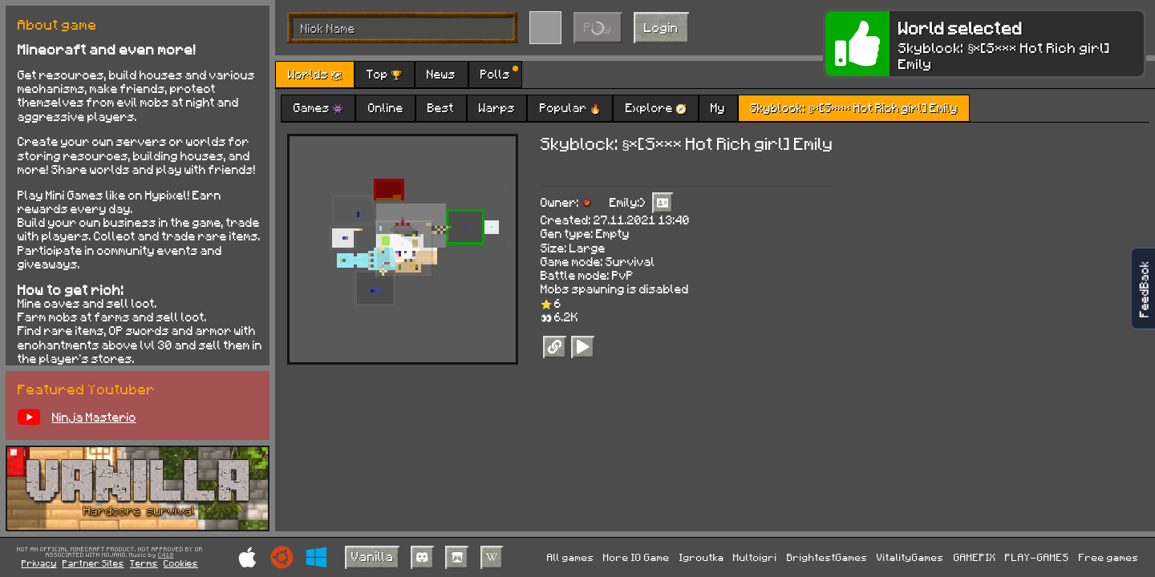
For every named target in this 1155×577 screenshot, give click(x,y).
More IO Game (636, 557)
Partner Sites (93, 563)
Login (661, 27)
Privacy (39, 563)
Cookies (181, 563)
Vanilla (372, 556)
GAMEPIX (975, 557)
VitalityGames (910, 557)
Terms (144, 563)
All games (570, 557)
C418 (166, 555)
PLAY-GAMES (1037, 557)
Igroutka (701, 557)
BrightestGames (827, 557)
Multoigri (755, 557)
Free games (1109, 557)
